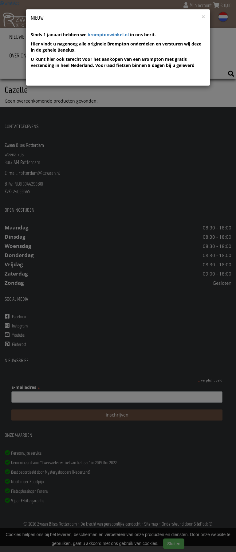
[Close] (203, 17)
